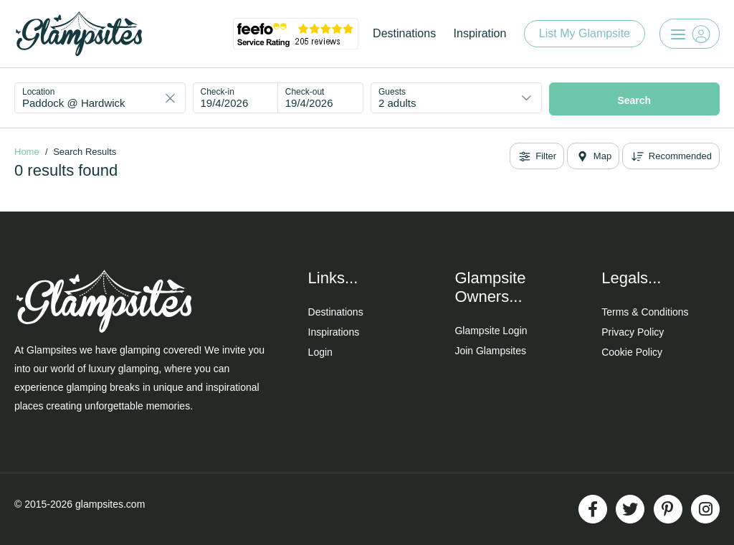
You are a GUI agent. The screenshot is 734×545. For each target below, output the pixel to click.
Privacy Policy (632, 332)
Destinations (404, 33)
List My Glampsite (584, 33)
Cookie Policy (631, 352)
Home (26, 151)
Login (320, 352)
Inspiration (480, 33)
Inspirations (334, 332)
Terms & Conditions (644, 312)
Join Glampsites (490, 350)
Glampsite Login (490, 330)
